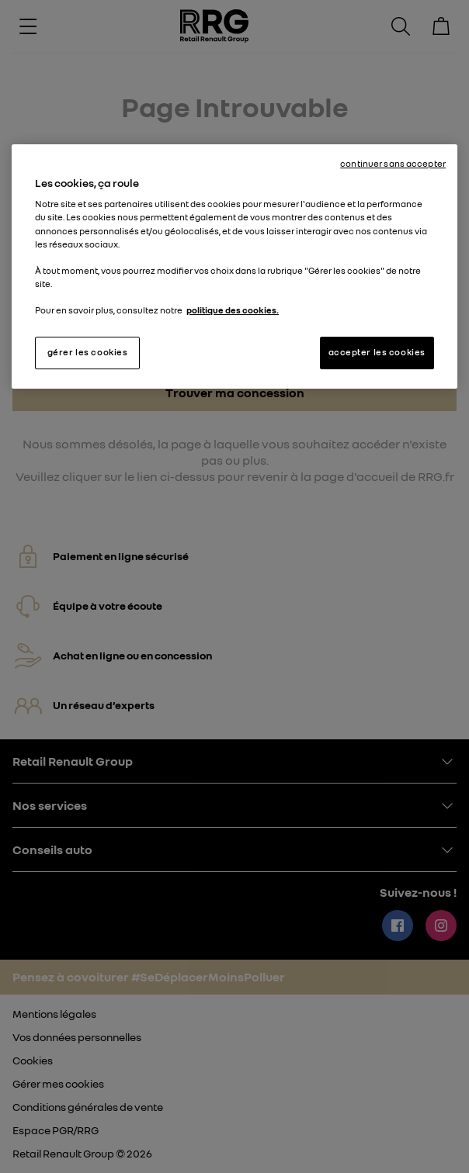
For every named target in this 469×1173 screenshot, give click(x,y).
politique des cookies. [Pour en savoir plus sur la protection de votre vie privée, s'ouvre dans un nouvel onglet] (232, 310)
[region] (234, 266)
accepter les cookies (377, 352)
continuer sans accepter (393, 163)
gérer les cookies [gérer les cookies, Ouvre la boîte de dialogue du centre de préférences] (87, 352)
